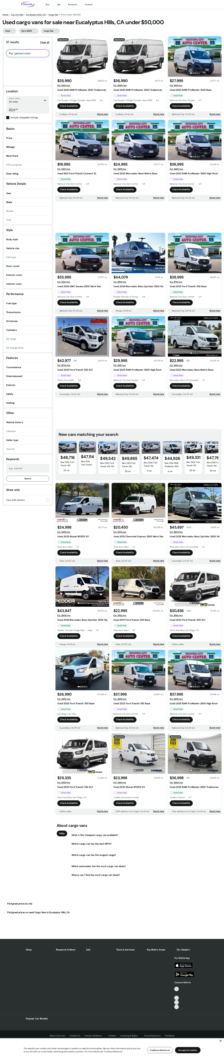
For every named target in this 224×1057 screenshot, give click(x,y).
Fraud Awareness (152, 1035)
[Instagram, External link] (176, 1002)
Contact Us (74, 1035)
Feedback (169, 1035)
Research (72, 4)
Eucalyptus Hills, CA (36, 14)
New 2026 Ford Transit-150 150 (87, 464)
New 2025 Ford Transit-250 (128, 465)
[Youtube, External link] (176, 998)
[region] (112, 1047)
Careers (112, 1035)
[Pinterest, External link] (176, 1007)
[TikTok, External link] (176, 989)
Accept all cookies (187, 1050)
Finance (88, 4)
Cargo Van (53, 14)
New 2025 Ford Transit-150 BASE (213, 465)
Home (5, 14)
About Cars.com (57, 1035)
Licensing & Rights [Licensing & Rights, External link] (130, 1035)
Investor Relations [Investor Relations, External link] (94, 1035)
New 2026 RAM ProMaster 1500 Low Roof (171, 466)
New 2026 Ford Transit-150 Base (67, 465)
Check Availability (69, 107)
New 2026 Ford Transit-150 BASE (150, 466)
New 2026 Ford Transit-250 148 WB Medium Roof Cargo (107, 468)
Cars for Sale (17, 14)
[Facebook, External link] (176, 993)
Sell (58, 4)
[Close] (220, 1040)
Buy (47, 4)
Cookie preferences (160, 1050)
